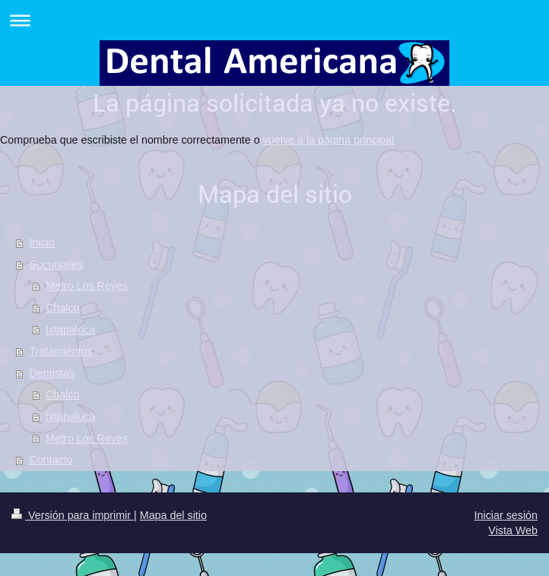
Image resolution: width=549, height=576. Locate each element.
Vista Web (513, 530)
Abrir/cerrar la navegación (274, 20)
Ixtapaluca (70, 330)
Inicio (42, 242)
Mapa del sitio (173, 515)
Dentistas (52, 373)
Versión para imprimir (72, 515)
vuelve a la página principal (328, 140)
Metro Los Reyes (87, 286)
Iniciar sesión (506, 515)
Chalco (63, 308)
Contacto (51, 460)
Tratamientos (61, 351)
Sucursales (57, 264)
